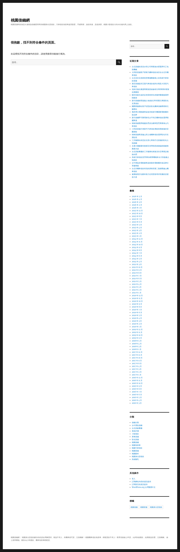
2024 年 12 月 (137, 239)
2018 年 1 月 (136, 349)
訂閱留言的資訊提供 (140, 484)
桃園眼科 (135, 454)
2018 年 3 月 (136, 346)
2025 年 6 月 (137, 222)
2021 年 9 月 (137, 270)
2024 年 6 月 (137, 256)
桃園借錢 (135, 442)
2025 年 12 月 (137, 210)
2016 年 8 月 (137, 389)
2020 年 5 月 (137, 315)
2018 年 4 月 (137, 344)
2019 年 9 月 (137, 338)
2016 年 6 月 (137, 394)
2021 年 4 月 (137, 284)
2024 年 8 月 (137, 250)
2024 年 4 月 (137, 261)
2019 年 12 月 (137, 329)
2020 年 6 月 (137, 312)
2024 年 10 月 (137, 244)
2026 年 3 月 (137, 202)
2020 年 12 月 (137, 295)
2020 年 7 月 (137, 310)
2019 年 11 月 (137, 332)
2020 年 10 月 (137, 301)
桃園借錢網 (20, 20)
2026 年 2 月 (137, 205)
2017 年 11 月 (137, 355)
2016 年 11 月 (137, 380)
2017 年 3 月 (136, 369)
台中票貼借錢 (137, 425)
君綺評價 (135, 431)
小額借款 (135, 434)
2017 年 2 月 (137, 372)
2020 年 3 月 (137, 321)
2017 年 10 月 (137, 358)
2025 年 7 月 (137, 219)
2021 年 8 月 (137, 273)
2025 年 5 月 (137, 225)
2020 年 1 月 (137, 327)
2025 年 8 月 (137, 216)
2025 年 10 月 (137, 213)
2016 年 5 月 (137, 397)
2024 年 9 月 (137, 247)
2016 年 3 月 (137, 403)
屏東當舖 (135, 437)
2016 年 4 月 (137, 400)
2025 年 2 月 (137, 233)
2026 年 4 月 (137, 199)
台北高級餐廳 (137, 428)
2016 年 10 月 (137, 383)
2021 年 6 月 (137, 278)
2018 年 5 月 (137, 341)
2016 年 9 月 (137, 386)
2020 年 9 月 (137, 304)
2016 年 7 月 (137, 392)
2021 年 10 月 (137, 267)
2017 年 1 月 (136, 375)
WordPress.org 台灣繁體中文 (143, 487)
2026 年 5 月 (137, 196)
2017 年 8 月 (137, 363)
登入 (133, 479)
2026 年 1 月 (137, 208)
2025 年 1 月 (137, 236)
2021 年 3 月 (136, 287)
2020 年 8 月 (137, 307)
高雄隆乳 (135, 459)
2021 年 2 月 (137, 290)
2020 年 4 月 (137, 318)
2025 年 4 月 (137, 227)
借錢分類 (135, 422)
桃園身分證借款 (138, 456)
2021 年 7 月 (137, 276)
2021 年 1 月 (136, 293)
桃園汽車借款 (137, 448)
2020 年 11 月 (137, 298)
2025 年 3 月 (137, 230)
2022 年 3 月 (137, 264)
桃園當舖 (135, 451)
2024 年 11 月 (137, 242)
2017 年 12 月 (137, 352)
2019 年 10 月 (137, 335)
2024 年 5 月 (137, 259)
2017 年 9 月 (137, 361)
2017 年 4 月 (137, 366)
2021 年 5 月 (137, 281)
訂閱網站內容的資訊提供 (141, 481)
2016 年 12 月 (137, 377)
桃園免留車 (136, 445)
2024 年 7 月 (137, 253)
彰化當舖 (135, 439)
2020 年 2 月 (137, 324)
